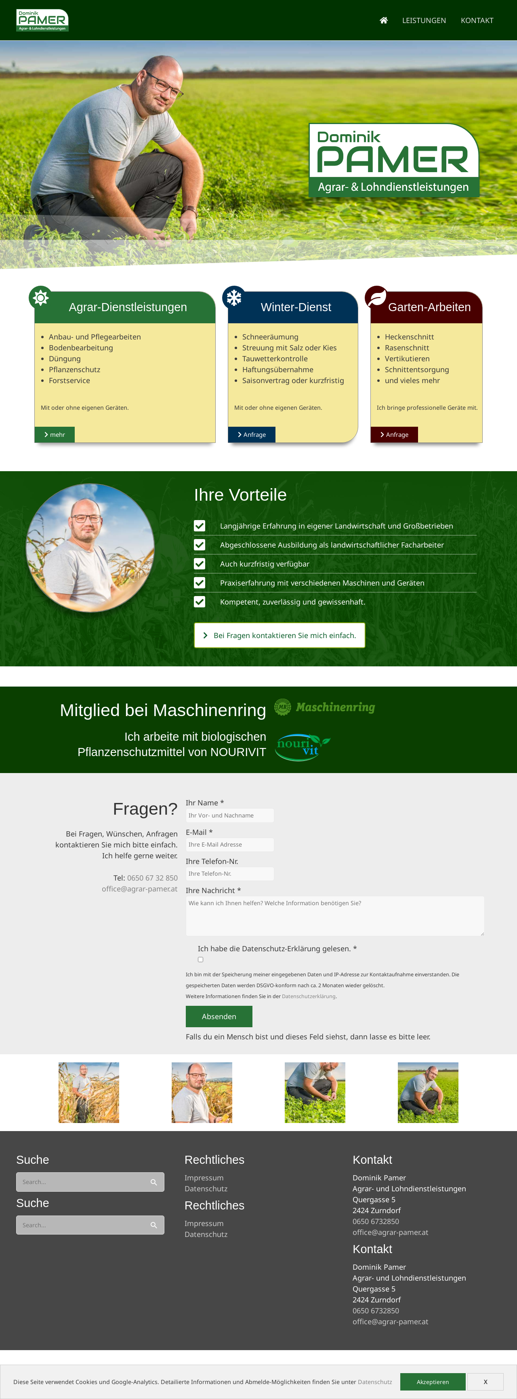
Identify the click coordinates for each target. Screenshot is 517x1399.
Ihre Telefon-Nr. (212, 861)
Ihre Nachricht (213, 890)
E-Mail (199, 832)
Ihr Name (205, 802)
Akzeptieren (433, 1382)
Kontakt (477, 20)
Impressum (204, 1177)
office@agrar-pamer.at (140, 888)
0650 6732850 (376, 1221)
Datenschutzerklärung (309, 996)
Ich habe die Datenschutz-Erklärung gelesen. (277, 948)
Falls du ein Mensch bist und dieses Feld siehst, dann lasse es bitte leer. (308, 1036)
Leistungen (424, 20)
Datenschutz (375, 1382)
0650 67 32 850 (152, 878)
